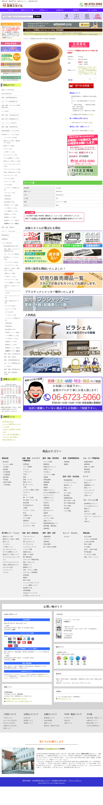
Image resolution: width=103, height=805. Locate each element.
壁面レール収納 (28, 554)
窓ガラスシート (48, 510)
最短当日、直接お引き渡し (52, 725)
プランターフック (29, 536)
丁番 (24, 487)
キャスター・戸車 (29, 526)
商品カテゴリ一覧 (27, 10)
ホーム (11, 10)
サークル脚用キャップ (10, 552)
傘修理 (46, 513)
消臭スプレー (48, 521)
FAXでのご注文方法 (9, 723)
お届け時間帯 (48, 720)
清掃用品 (46, 528)
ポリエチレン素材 (90, 514)
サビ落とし (47, 472)
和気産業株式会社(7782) (11, 246)
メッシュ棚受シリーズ (30, 585)
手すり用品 (67, 506)
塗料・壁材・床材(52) (8, 227)
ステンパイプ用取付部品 (31, 559)
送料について (7, 728)
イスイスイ (6, 544)
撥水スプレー (27, 482)
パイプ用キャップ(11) (10, 208)
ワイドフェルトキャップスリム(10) (12, 165)
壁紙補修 (46, 482)
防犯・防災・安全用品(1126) (10, 115)
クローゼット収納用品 (30, 572)
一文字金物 (6, 485)
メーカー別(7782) (7, 243)
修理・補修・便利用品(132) (12, 369)
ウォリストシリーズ (29, 547)
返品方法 (67, 720)
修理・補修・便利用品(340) (10, 127)
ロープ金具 (26, 518)
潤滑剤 (46, 487)
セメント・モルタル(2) (8, 231)
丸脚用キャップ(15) (10, 214)
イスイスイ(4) (8, 149)
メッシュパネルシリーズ (31, 582)
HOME (25, 33)
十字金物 (6, 467)
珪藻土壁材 (47, 544)
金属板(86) (5, 239)
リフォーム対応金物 (90, 539)
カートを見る (92, 10)
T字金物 (5, 479)
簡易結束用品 (88, 462)
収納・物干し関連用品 (30, 533)
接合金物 (26, 502)
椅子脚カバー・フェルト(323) (10, 134)
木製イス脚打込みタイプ (11, 565)
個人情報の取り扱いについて (41, 780)
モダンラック (27, 539)
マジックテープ (89, 490)
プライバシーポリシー (75, 780)
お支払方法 (27, 718)
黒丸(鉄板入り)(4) (9, 202)
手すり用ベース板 (69, 500)
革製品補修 (47, 479)
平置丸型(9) (7, 196)
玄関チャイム (48, 469)
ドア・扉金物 (27, 467)
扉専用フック (27, 565)
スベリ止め (67, 493)
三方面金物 (6, 472)
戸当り (25, 474)
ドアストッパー (48, 500)
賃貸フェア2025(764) (8, 90)
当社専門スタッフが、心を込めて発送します (18, 701)
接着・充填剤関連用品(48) (12, 360)
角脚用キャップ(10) (10, 217)
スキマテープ (88, 493)
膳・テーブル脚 (28, 497)
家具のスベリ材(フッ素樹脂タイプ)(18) (12, 141)
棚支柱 (25, 577)
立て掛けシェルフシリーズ (31, 595)
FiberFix (46, 503)
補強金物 (5, 458)
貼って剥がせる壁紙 (50, 547)
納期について (48, 723)
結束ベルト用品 (89, 467)
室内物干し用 (27, 588)
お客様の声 (59, 10)
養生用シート (68, 485)
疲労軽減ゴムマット (90, 503)
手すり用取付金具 (69, 503)
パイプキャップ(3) (9, 193)
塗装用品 (46, 541)
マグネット (26, 492)
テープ (85, 476)
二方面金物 (6, 474)
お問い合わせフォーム (64, 698)
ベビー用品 (67, 511)
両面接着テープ (89, 485)
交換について (68, 723)
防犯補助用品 (68, 480)
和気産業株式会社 (38, 34)
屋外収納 (26, 575)
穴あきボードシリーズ (30, 593)
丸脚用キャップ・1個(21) (11, 223)
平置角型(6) (7, 199)
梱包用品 (87, 464)
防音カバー (87, 482)
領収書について (28, 723)
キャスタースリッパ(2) (11, 265)
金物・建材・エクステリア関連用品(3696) (11, 106)
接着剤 (66, 464)
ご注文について (8, 718)
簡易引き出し (27, 552)
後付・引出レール (29, 562)
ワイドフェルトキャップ (11, 562)
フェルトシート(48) (9, 181)
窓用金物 (26, 464)
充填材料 (67, 462)
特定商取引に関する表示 (59, 780)
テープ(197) (7, 366)
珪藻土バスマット (49, 490)
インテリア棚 (27, 549)
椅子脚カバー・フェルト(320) (11, 258)
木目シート (67, 488)
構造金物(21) (5, 235)
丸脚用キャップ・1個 (50, 33)
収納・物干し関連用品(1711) (10, 119)
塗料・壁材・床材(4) (10, 357)
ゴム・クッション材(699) (11, 254)
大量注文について (92, 720)
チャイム (26, 469)
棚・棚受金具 (27, 557)
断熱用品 (46, 464)
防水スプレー (48, 515)
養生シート (87, 488)
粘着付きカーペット (50, 467)
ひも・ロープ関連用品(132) (12, 363)
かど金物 (87, 547)
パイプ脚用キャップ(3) (11, 211)
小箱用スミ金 (27, 515)
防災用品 (67, 495)
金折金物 (6, 477)
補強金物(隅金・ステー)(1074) (10, 130)
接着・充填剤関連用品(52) (9, 97)
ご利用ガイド (43, 10)
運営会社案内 (26, 780)
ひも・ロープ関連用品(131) (10, 101)
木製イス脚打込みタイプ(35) (12, 172)
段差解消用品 (68, 498)
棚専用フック (27, 567)
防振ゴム (87, 508)
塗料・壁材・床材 (49, 533)
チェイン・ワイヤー (29, 523)
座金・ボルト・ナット (91, 557)
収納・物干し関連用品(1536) (10, 373)
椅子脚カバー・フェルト (33, 33)
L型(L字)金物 (7, 482)
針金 (24, 513)
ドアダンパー (27, 472)
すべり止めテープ (90, 480)
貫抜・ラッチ (27, 479)
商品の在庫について (92, 723)
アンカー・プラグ (29, 510)
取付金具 (6, 462)
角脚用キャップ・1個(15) (11, 220)
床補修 (46, 477)
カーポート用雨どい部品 (31, 490)
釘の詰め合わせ (28, 505)
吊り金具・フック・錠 (30, 500)
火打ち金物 (87, 536)
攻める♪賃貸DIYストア (9, 439)
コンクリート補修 (49, 474)
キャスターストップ (9, 549)
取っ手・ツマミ (28, 484)
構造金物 (86, 533)
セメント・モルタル (70, 533)
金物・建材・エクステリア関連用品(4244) (12, 250)
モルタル (67, 536)
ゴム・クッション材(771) (9, 123)
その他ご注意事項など (93, 725)
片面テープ (87, 495)
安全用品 (67, 508)
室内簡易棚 (26, 590)
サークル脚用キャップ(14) (11, 158)
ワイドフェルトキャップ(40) (12, 169)
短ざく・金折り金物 (90, 549)
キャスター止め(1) (9, 178)
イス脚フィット (8, 547)
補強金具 (26, 520)
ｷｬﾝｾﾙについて (68, 718)
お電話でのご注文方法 (10, 725)
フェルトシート (8, 570)
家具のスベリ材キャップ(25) (12, 161)
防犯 (65, 490)
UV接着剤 (47, 508)
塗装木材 (46, 505)
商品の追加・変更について (94, 718)
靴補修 (46, 485)
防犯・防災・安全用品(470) (12, 354)
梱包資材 (87, 469)
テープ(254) (5, 111)
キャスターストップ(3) (10, 155)
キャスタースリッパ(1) (10, 175)
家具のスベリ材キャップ (11, 554)
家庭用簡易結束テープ (51, 523)
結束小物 (87, 472)
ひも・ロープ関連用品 (91, 458)
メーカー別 (30, 34)
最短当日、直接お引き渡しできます (16, 698)
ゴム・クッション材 (90, 500)
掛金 (24, 477)
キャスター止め (8, 567)
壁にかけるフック (29, 541)
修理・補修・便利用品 (51, 458)
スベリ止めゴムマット (91, 506)
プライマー (47, 539)
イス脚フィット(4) (9, 152)
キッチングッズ (48, 495)
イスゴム (42, 33)
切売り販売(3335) (7, 93)
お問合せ (76, 10)
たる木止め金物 (89, 541)
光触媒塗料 (47, 536)
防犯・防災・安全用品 (71, 476)
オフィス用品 (48, 462)
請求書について (28, 720)
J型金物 (5, 469)
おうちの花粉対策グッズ (51, 492)
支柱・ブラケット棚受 (30, 570)
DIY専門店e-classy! (8, 421)
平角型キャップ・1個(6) (11, 205)
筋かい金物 (87, 544)
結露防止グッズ (48, 497)
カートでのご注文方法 (10, 720)
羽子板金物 (87, 552)
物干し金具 (26, 580)
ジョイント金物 (8, 464)
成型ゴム (87, 511)
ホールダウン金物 (90, 554)
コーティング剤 (48, 518)
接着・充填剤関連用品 (71, 458)
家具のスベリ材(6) (9, 146)
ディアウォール (28, 544)
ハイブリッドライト (70, 482)
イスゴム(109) (8, 184)
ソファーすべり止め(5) (10, 137)
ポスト (25, 495)
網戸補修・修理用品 (50, 526)
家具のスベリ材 (8, 536)
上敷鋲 (25, 508)
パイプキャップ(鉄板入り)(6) (12, 188)
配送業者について (49, 718)
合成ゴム (87, 521)
